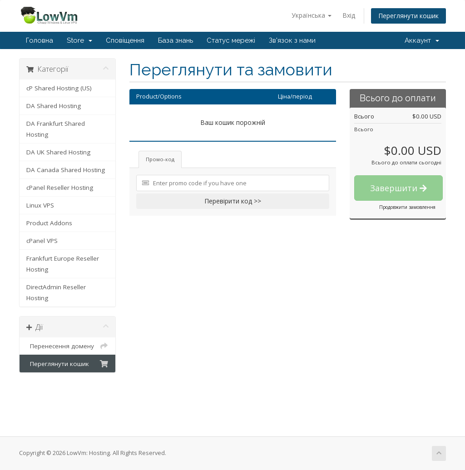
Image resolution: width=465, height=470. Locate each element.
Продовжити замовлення (407, 207)
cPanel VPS (42, 241)
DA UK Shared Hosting (58, 152)
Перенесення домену (67, 346)
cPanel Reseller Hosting (59, 187)
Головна (39, 40)
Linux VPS (40, 205)
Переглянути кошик (408, 15)
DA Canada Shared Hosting (65, 170)
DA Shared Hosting (53, 106)
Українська (311, 15)
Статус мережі (231, 40)
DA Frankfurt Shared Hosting (55, 129)
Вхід (348, 15)
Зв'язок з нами (292, 40)
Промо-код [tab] (160, 159)
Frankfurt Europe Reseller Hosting (62, 263)
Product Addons (49, 223)
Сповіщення (125, 40)
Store (79, 40)
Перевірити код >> (232, 201)
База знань (175, 40)
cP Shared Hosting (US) (59, 88)
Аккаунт (422, 40)
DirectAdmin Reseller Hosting (56, 292)
